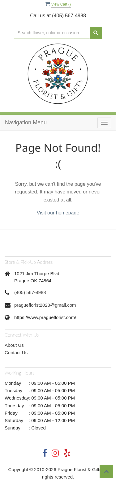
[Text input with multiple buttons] (52, 33)
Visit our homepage (58, 212)
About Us (14, 345)
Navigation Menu (26, 122)
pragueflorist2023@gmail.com (45, 305)
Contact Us (16, 352)
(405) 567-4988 (30, 292)
